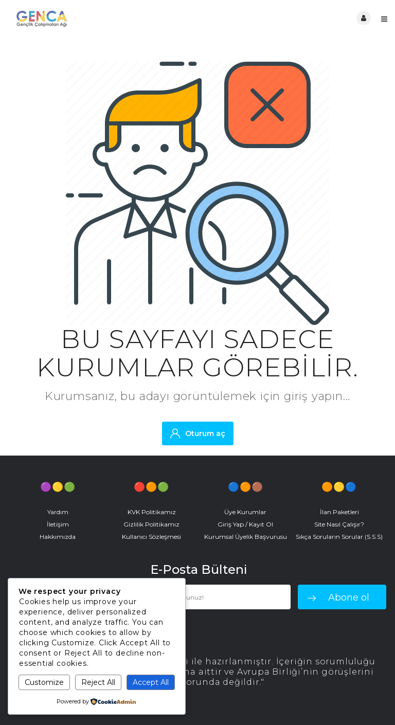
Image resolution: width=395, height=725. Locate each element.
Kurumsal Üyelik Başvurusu (245, 536)
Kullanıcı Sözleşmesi (151, 536)
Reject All (98, 682)
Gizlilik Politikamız (151, 524)
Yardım (57, 512)
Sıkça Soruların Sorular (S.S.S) (339, 536)
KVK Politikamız (152, 512)
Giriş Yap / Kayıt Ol (245, 524)
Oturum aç (197, 433)
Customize (44, 682)
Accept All (151, 682)
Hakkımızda (58, 536)
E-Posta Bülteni (198, 570)
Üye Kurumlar (245, 512)
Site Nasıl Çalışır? (339, 524)
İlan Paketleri (339, 512)
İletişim (58, 524)
